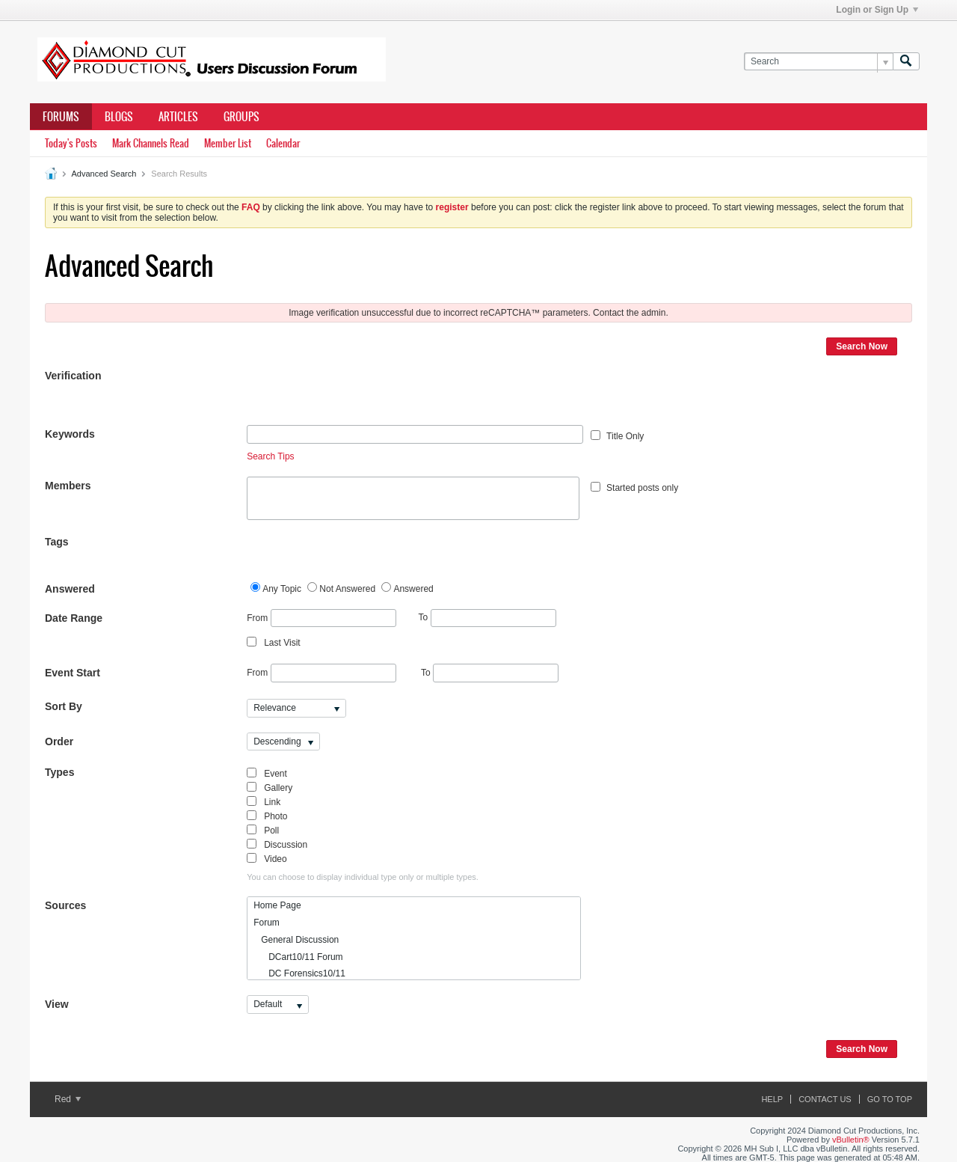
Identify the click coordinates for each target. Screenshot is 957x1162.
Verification (73, 376)
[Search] (818, 61)
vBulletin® (851, 1139)
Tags (57, 542)
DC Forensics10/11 (299, 973)
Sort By (63, 706)
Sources (65, 905)
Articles (178, 116)
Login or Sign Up (877, 9)
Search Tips (270, 456)
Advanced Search (103, 173)
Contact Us (825, 1099)
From (321, 618)
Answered (70, 589)
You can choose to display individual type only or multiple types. (362, 876)
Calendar (283, 143)
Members (67, 486)
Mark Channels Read (150, 143)
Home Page (277, 905)
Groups (241, 116)
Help (772, 1099)
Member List (227, 143)
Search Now (861, 346)
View (57, 1004)
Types (59, 772)
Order (59, 741)
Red (68, 1099)
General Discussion (296, 940)
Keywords (70, 434)
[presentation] (360, 396)
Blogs (119, 116)
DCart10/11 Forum (297, 957)
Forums (61, 116)
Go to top (889, 1099)
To (487, 617)
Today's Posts (71, 143)
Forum (266, 922)
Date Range (73, 618)
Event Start (72, 673)
